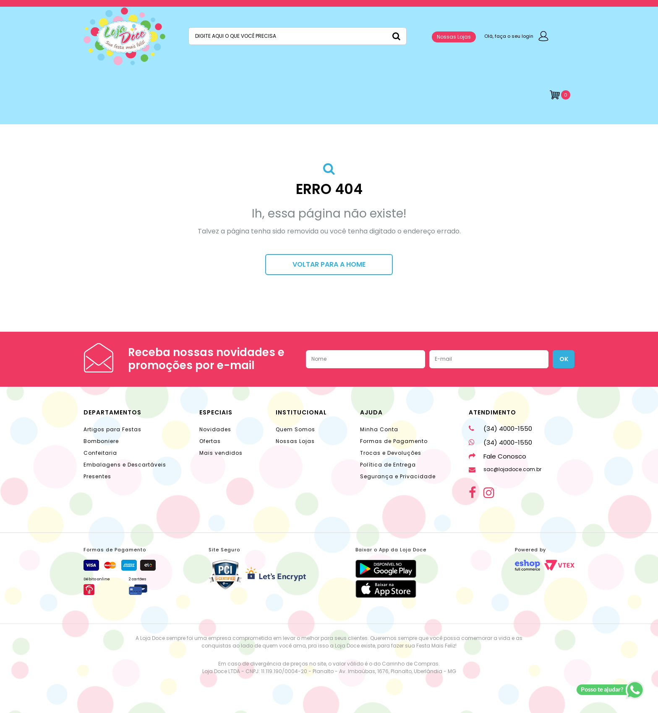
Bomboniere (101, 441)
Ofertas (210, 441)
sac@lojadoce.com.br (505, 469)
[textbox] (297, 36)
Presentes (97, 476)
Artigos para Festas (112, 429)
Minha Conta (379, 429)
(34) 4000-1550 (500, 428)
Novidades (215, 429)
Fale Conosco (497, 456)
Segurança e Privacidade (398, 476)
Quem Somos (295, 429)
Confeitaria (100, 452)
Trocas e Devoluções (390, 452)
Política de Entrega (388, 464)
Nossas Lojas (454, 36)
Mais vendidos (221, 452)
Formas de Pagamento (394, 441)
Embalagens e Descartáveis (125, 464)
